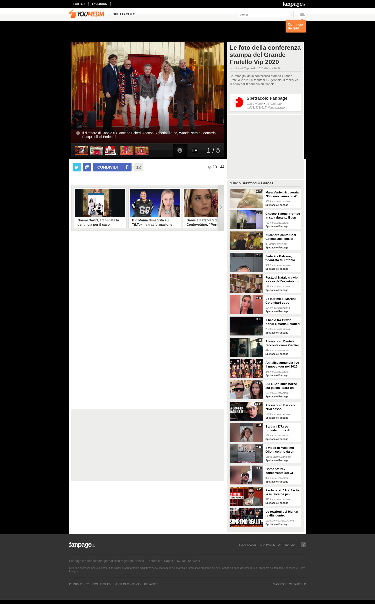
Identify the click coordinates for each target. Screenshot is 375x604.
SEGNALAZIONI (248, 545)
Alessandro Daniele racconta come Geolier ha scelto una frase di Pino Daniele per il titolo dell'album (282, 343)
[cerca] (265, 14)
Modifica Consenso (128, 584)
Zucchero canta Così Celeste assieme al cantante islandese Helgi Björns (280, 237)
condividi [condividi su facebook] (107, 167)
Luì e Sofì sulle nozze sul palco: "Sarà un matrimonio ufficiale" (281, 386)
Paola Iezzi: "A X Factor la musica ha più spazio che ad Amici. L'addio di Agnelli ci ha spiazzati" (282, 492)
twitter (79, 3)
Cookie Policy (101, 584)
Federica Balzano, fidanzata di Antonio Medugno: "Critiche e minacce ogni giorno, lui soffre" (281, 258)
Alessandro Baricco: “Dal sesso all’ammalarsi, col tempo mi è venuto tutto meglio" (280, 407)
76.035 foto (274, 103)
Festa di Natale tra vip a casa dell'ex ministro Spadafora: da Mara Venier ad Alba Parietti (281, 279)
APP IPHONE (267, 545)
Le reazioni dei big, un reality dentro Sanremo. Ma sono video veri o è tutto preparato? (281, 513)
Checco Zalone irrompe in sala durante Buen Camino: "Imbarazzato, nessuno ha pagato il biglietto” (282, 216)
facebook (99, 3)
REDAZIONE (151, 584)
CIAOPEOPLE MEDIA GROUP (289, 584)
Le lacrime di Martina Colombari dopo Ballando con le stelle (281, 301)
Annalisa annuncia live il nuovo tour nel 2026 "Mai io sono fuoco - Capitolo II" (282, 364)
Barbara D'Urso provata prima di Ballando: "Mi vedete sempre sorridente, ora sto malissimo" (282, 428)
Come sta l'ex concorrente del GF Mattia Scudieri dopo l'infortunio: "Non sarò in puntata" (281, 471)
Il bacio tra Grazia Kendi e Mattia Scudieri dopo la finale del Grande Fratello (282, 322)
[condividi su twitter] (77, 167)
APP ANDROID (286, 545)
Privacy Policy (79, 584)
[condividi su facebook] (87, 167)
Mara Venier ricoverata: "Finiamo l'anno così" (282, 194)
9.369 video (255, 103)
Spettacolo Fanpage (267, 98)
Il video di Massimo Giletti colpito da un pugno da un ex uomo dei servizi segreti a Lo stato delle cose (282, 450)
